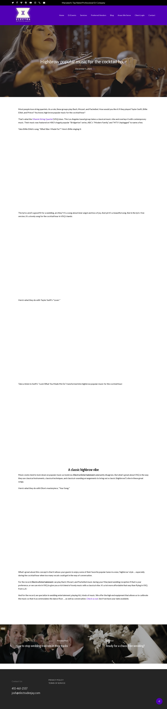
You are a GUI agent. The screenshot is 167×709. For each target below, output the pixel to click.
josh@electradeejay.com (26, 693)
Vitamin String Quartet (42, 119)
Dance (83, 54)
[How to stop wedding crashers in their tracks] (42, 644)
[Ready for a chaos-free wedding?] (125, 644)
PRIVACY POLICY (56, 680)
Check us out (92, 598)
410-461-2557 (19, 688)
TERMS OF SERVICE (56, 683)
